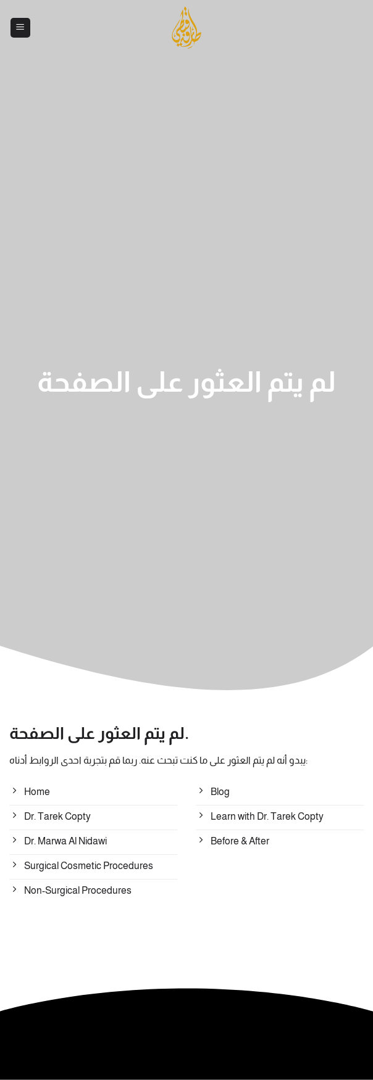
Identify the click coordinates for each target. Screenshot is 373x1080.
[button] (20, 28)
